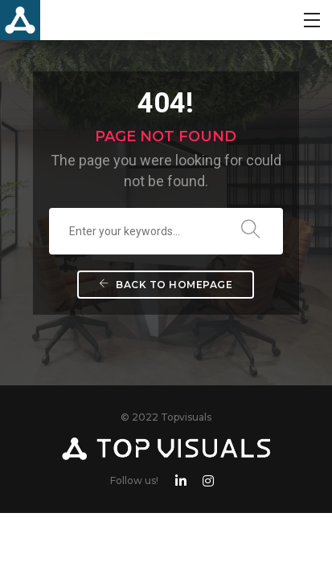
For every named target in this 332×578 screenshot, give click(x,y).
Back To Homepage (165, 285)
